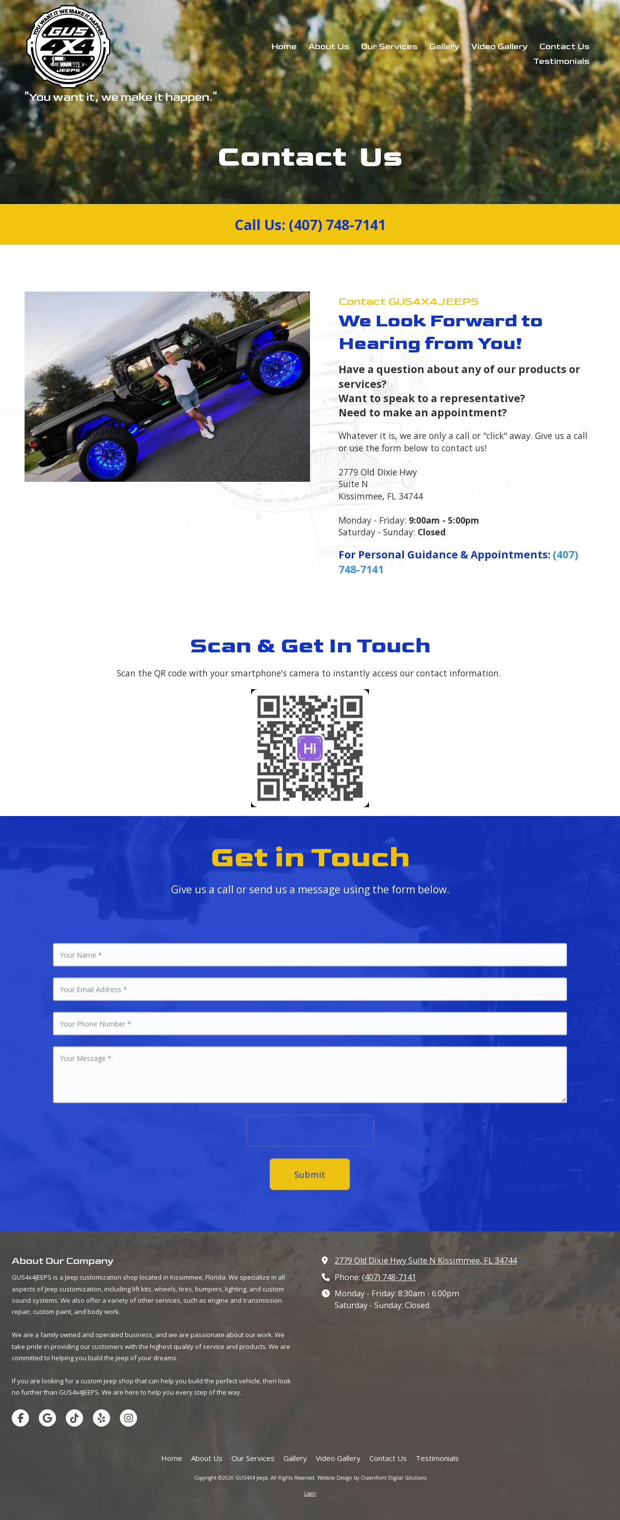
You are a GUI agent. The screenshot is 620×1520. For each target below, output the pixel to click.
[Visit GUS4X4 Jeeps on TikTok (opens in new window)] (74, 1418)
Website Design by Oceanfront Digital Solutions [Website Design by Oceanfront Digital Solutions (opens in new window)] (371, 1477)
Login (310, 1493)
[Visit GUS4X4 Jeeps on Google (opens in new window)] (47, 1418)
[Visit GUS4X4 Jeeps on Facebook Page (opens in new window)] (20, 1418)
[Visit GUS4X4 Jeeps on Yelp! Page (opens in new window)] (101, 1418)
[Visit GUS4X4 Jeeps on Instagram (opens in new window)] (128, 1418)
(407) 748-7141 (389, 1277)
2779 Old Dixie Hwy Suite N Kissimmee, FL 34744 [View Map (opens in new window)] (426, 1260)
